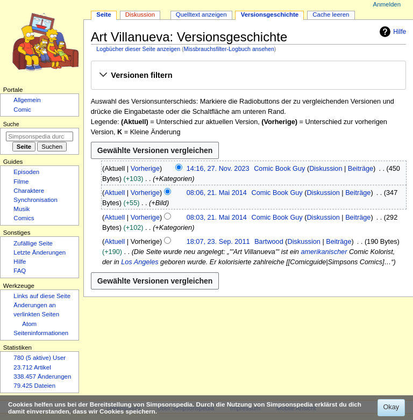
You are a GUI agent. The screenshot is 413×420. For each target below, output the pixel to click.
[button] (248, 76)
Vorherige (145, 168)
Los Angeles (139, 262)
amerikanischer (324, 252)
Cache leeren (330, 14)
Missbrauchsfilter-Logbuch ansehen (229, 49)
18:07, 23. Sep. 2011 (218, 241)
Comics (23, 218)
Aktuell (114, 193)
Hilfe (391, 31)
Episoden (26, 172)
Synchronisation (35, 200)
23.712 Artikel (32, 367)
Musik (21, 209)
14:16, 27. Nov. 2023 (218, 168)
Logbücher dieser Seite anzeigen (138, 49)
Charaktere (28, 190)
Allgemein (26, 100)
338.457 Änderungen (42, 376)
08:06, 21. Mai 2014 (217, 193)
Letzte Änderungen (39, 252)
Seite (103, 14)
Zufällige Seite (33, 243)
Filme (21, 181)
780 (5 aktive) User (39, 357)
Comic (22, 109)
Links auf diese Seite (41, 296)
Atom (29, 324)
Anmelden (387, 4)
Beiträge (360, 168)
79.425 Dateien (34, 385)
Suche (11, 124)
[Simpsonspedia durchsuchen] (39, 136)
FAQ (19, 270)
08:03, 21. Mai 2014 (217, 217)
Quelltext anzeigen (201, 14)
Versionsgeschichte (270, 14)
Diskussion (325, 168)
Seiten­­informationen (40, 333)
